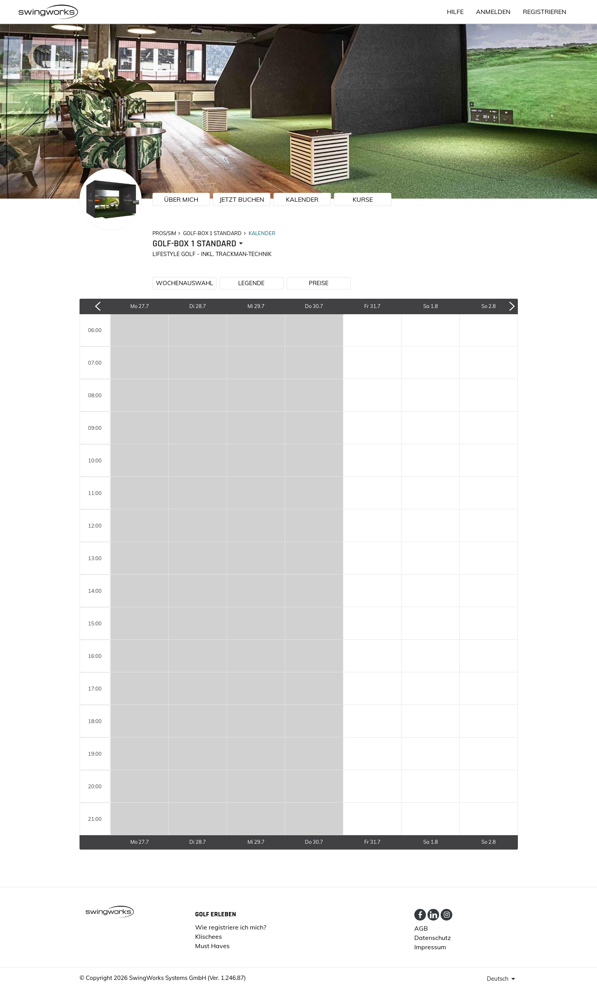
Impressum (430, 947)
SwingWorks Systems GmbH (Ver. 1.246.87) (187, 977)
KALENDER (302, 199)
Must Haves (212, 946)
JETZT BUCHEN (242, 199)
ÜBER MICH (181, 199)
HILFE (455, 12)
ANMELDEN (493, 12)
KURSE (363, 199)
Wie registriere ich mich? (230, 927)
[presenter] (199, 244)
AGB (421, 928)
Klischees (208, 936)
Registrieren (544, 12)
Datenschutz (432, 938)
